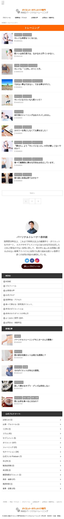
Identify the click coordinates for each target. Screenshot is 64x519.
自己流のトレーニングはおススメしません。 (33, 115)
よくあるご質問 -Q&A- (14, 318)
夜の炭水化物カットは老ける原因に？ (30, 355)
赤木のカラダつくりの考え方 (17, 313)
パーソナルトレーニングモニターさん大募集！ (33, 340)
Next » (32, 193)
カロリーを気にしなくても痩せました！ (31, 130)
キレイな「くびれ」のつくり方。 (28, 69)
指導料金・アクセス (22, 17)
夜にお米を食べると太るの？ (26, 401)
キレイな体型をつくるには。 (26, 38)
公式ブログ (10, 295)
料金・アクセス (14, 502)
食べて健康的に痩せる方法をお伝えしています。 (34, 163)
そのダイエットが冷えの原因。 (27, 370)
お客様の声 (35, 17)
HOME (8, 281)
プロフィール (7, 17)
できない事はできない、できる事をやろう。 (33, 84)
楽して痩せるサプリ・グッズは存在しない (32, 386)
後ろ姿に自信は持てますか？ (26, 178)
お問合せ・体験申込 (49, 17)
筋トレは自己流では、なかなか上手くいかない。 (34, 54)
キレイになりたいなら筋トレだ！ (28, 100)
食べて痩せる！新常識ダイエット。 (20, 304)
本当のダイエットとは (14, 309)
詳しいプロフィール (32, 266)
